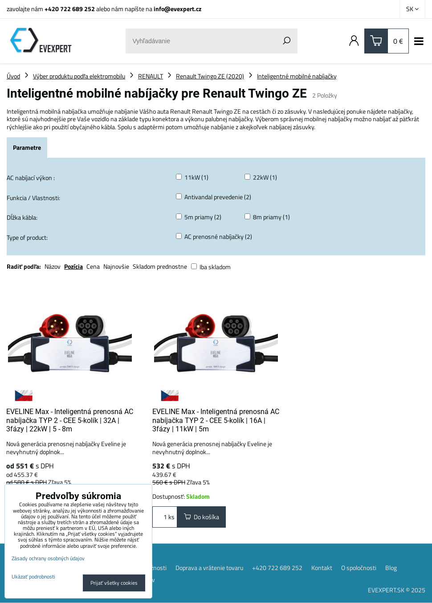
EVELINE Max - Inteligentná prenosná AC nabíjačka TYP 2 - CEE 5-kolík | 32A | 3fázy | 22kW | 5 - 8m (69, 420)
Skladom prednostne (160, 266)
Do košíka (201, 517)
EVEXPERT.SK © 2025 (396, 590)
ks (165, 516)
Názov (53, 266)
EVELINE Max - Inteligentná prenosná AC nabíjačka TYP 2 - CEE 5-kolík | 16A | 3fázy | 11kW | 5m (215, 420)
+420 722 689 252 (70, 8)
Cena (93, 266)
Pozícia (73, 266)
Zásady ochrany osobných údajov (48, 558)
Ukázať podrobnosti (33, 576)
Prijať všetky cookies (114, 582)
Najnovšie (116, 266)
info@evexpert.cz (177, 8)
